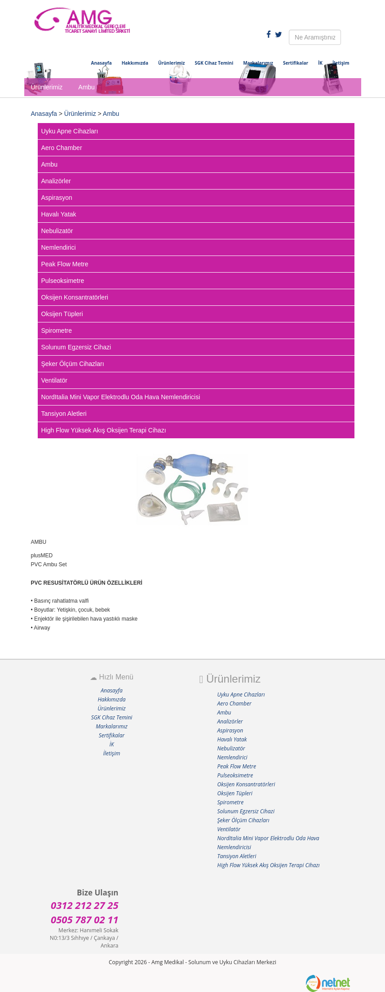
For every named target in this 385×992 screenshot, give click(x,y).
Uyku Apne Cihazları (69, 131)
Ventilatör (54, 380)
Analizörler (56, 181)
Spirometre (56, 330)
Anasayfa (101, 63)
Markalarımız (258, 63)
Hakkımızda (135, 63)
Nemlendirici (58, 247)
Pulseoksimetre (62, 280)
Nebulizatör (57, 230)
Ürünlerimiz (171, 63)
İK (320, 63)
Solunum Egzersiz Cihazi (76, 347)
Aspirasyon (56, 197)
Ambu (111, 113)
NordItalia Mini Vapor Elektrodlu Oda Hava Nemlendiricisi (120, 397)
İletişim (341, 63)
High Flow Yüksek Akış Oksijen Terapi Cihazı (103, 430)
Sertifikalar (295, 63)
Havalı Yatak (58, 214)
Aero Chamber (61, 147)
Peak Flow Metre (65, 264)
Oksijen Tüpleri (62, 313)
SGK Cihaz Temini (214, 63)
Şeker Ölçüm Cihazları (72, 363)
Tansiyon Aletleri (64, 413)
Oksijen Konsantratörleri (74, 297)
